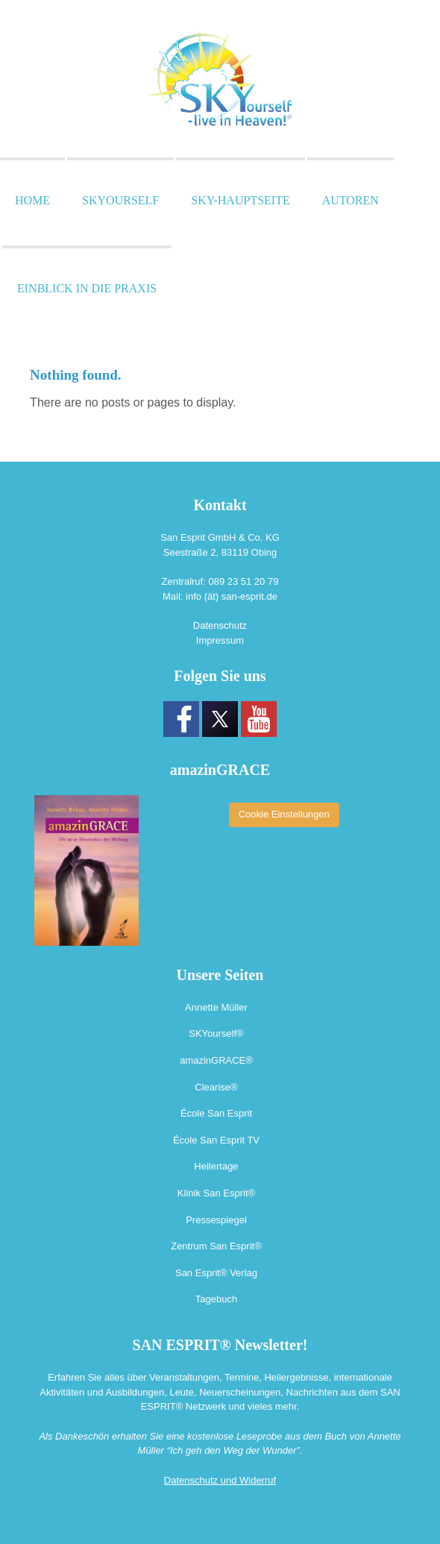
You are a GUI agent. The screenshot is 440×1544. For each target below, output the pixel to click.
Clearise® (216, 1087)
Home (32, 200)
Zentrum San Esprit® (216, 1246)
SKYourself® (216, 1033)
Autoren (350, 200)
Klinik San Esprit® (216, 1193)
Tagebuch (216, 1299)
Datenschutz (220, 625)
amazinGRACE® (216, 1060)
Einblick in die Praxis (87, 288)
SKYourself (120, 200)
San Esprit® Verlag (216, 1272)
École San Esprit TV (216, 1140)
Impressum (220, 640)
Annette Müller (216, 1007)
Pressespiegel (216, 1220)
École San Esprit (216, 1113)
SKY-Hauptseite (240, 200)
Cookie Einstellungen (284, 814)
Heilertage (216, 1166)
